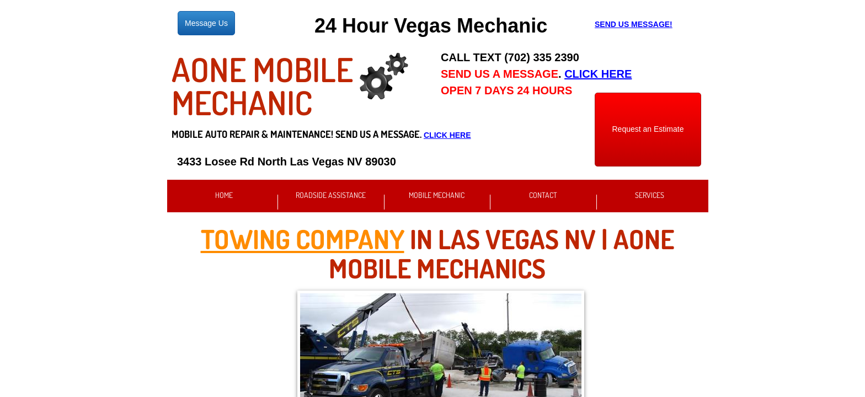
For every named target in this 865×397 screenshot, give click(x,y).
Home (224, 195)
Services (649, 195)
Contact (543, 195)
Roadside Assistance (331, 195)
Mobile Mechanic (436, 195)
